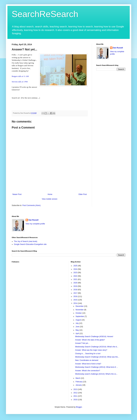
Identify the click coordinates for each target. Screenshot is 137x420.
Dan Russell (118, 48)
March (78, 378)
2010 (76, 400)
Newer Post (17, 194)
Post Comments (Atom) (31, 205)
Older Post (82, 194)
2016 (76, 296)
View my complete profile (35, 224)
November (80, 310)
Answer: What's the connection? (87, 371)
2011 (76, 396)
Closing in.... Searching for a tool (87, 354)
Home (50, 194)
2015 (76, 300)
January (79, 385)
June (78, 327)
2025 (76, 266)
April (77, 333)
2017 (76, 293)
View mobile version (49, 199)
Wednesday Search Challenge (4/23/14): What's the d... (96, 347)
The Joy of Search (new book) (25, 241)
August (79, 320)
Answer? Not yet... (82, 343)
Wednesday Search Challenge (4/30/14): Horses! (94, 337)
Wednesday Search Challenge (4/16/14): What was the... (97, 357)
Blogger (79, 407)
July (77, 323)
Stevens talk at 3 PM (20, 82)
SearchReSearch (45, 14)
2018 (76, 290)
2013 (76, 389)
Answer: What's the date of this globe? (90, 340)
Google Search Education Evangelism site (30, 244)
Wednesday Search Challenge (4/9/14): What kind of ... (96, 367)
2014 (76, 303)
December (80, 306)
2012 (76, 393)
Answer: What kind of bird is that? (88, 364)
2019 (76, 286)
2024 (76, 269)
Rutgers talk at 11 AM (20, 76)
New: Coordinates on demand (86, 360)
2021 (76, 279)
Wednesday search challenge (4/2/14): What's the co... (96, 374)
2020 (76, 283)
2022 (76, 276)
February (79, 382)
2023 (76, 273)
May (77, 330)
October (79, 313)
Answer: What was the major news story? (91, 350)
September (80, 316)
